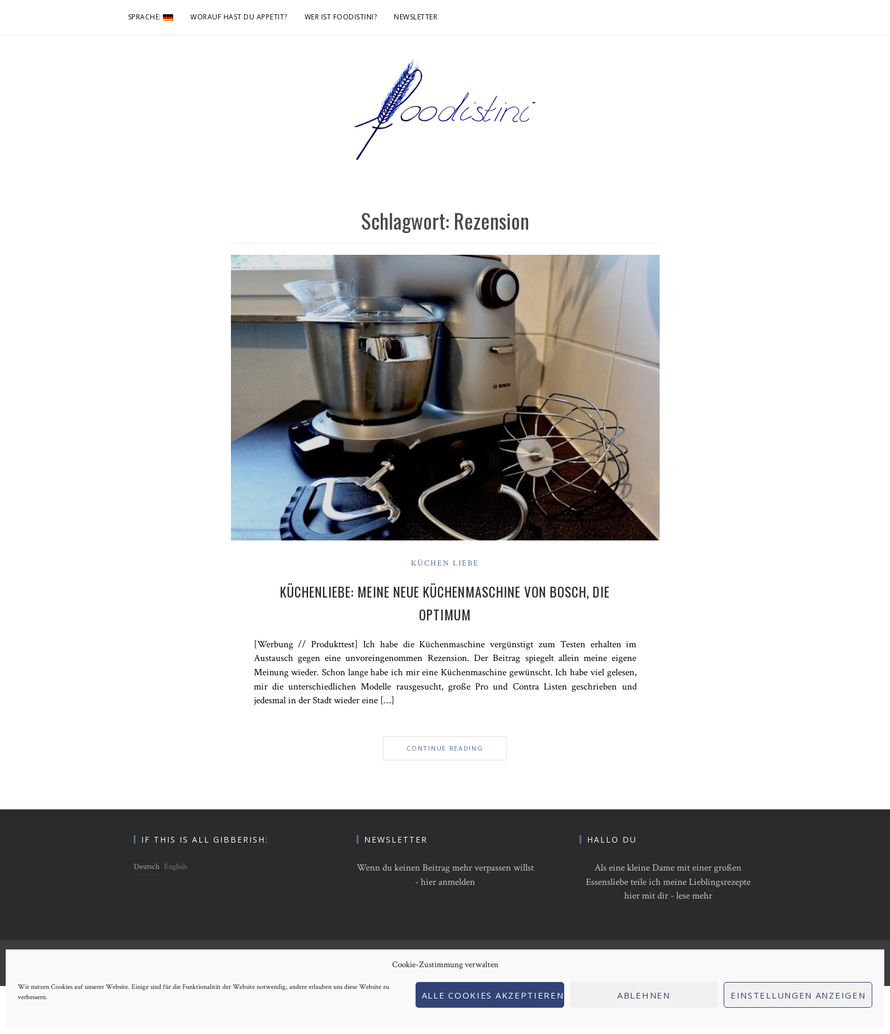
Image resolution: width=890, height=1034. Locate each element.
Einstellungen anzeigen (798, 995)
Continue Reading (444, 748)
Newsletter (415, 17)
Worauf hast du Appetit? (239, 17)
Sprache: (151, 17)
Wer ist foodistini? (341, 17)
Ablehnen (644, 995)
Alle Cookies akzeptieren (493, 995)
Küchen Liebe (445, 563)
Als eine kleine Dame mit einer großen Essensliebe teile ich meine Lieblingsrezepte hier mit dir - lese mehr (668, 881)
